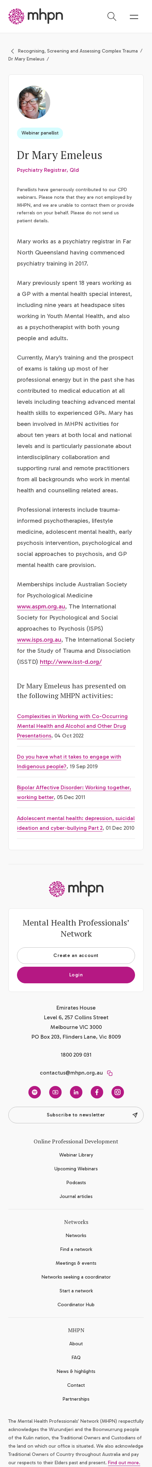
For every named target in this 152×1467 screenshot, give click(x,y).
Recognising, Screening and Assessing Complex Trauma (78, 51)
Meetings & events (76, 1263)
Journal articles (76, 1196)
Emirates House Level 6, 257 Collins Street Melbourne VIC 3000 (76, 1017)
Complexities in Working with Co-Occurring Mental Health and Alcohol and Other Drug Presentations (72, 726)
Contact (76, 1385)
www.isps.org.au (39, 639)
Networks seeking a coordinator (76, 1277)
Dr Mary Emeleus (26, 59)
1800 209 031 (76, 1054)
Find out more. (124, 1463)
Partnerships (76, 1399)
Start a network (76, 1291)
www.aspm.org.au (41, 606)
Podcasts (76, 1183)
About (76, 1344)
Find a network (76, 1249)
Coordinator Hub (76, 1305)
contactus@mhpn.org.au (71, 1072)
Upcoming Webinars (76, 1169)
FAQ (76, 1358)
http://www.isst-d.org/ (71, 662)
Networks (76, 1235)
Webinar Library (76, 1155)
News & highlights (76, 1371)
